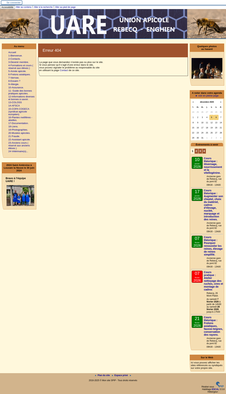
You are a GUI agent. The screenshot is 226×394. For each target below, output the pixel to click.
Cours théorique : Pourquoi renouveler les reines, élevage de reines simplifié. (213, 246)
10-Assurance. (16, 87)
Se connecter (14, 2)
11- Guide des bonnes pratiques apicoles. (20, 92)
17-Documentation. (18, 123)
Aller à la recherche (43, 7)
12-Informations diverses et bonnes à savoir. (21, 98)
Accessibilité (7, 7)
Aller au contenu (24, 7)
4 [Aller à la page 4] (204, 151)
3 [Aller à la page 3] (200, 151)
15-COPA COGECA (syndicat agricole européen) (18, 112)
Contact (64, 70)
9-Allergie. (13, 84)
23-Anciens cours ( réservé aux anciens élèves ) (19, 145)
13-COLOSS (15, 102)
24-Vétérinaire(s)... (18, 151)
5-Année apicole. (17, 71)
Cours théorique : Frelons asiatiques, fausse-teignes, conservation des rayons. (213, 326)
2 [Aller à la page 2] (196, 151)
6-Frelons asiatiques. (19, 74)
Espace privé (120, 375)
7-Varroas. (13, 77)
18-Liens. (13, 126)
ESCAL (215, 389)
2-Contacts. (14, 58)
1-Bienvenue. (15, 55)
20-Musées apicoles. (19, 133)
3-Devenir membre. (18, 62)
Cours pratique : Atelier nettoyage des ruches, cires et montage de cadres (213, 281)
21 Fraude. (14, 136)
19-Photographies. (18, 129)
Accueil (12, 52)
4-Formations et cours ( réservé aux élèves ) (20, 66)
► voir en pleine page (207, 95)
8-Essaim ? (14, 81)
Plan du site (102, 375)
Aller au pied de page (65, 7)
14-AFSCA (14, 105)
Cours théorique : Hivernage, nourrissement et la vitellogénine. (213, 165)
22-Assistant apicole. (19, 139)
